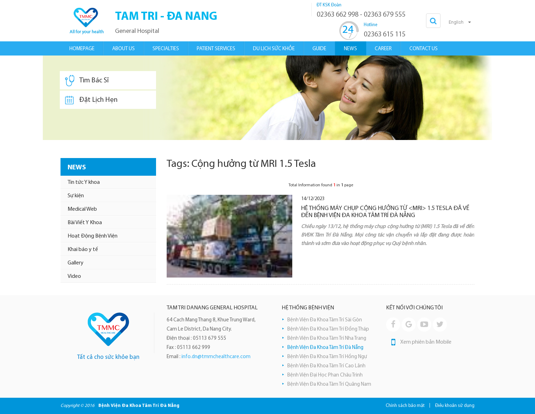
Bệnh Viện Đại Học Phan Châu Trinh (325, 375)
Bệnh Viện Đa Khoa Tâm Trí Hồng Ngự (327, 357)
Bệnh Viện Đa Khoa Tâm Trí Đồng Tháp (328, 329)
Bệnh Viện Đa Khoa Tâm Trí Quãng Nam (329, 384)
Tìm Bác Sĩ (87, 80)
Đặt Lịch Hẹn (91, 100)
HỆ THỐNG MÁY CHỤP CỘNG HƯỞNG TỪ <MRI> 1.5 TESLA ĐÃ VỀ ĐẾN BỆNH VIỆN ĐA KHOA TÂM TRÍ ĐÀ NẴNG (385, 212)
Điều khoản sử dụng (454, 405)
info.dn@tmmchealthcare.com (216, 357)
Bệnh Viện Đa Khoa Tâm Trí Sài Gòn (324, 320)
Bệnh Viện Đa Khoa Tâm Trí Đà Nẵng (325, 347)
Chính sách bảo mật (405, 405)
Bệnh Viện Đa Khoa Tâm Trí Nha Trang (326, 338)
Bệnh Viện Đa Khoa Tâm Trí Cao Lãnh (326, 366)
